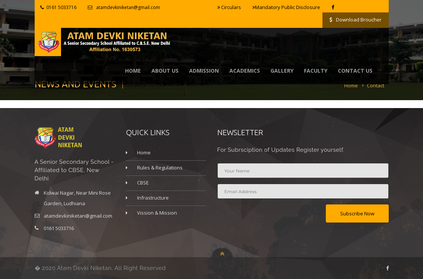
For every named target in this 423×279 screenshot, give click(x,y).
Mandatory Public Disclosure (286, 7)
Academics (244, 70)
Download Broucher (356, 19)
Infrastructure (153, 197)
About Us (165, 70)
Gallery (281, 70)
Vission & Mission (157, 212)
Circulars (229, 7)
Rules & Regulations (160, 167)
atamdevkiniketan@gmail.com (128, 7)
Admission (204, 70)
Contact (375, 85)
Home (133, 70)
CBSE (143, 182)
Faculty (315, 70)
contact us (355, 70)
